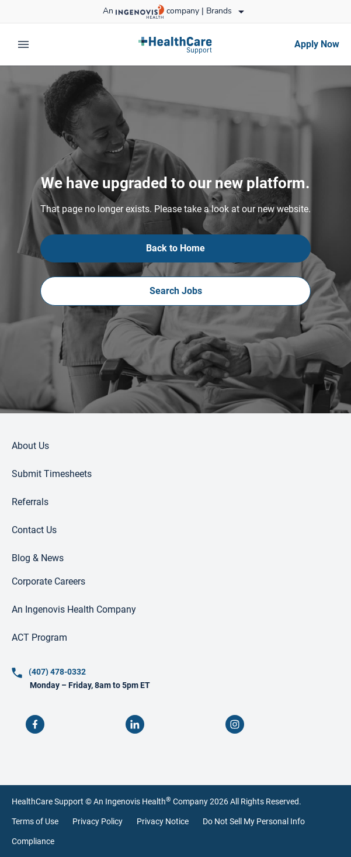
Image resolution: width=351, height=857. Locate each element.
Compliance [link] (33, 841)
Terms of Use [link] (35, 821)
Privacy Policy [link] (97, 821)
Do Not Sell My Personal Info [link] (254, 821)
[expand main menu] (23, 44)
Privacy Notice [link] (163, 821)
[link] (175, 44)
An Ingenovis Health (131, 801)
